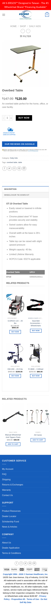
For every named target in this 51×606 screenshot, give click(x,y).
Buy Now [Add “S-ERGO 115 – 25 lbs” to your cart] (15, 332)
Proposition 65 (18, 599)
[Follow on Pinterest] (30, 563)
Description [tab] (10, 189)
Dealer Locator (9, 516)
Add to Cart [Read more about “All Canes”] (38, 440)
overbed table (12, 162)
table (20, 162)
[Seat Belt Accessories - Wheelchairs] (36, 303)
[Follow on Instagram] (21, 563)
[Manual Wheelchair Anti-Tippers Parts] (13, 416)
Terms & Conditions (11, 553)
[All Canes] (38, 416)
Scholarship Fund (10, 521)
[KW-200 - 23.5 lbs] (15, 351)
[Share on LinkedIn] (24, 168)
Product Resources (11, 511)
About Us (6, 542)
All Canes (38, 435)
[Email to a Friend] (14, 168)
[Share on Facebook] (4, 168)
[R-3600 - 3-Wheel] (36, 351)
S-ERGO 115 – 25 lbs (15, 322)
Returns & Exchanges (12, 484)
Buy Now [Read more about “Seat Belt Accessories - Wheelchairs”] (36, 330)
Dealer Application (11, 548)
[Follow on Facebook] (17, 563)
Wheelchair (33, 318)
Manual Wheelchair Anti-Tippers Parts (13, 436)
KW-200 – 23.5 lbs (15, 369)
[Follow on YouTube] (34, 563)
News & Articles (9, 527)
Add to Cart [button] (13, 444)
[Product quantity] (7, 118)
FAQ (4, 474)
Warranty (6, 490)
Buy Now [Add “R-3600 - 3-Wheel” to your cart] (36, 376)
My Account (7, 469)
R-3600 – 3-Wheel (35, 369)
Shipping (6, 479)
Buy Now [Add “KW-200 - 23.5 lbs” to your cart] (15, 376)
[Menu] (3, 14)
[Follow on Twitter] (26, 563)
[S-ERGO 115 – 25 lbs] (15, 303)
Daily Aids (35, 26)
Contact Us (7, 495)
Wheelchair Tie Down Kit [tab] (16, 195)
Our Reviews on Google (20, 144)
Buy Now (23, 118)
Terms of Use (33, 599)
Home (13, 26)
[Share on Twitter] (9, 168)
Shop (23, 26)
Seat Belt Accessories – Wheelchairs (36, 323)
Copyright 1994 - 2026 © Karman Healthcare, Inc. (25, 574)
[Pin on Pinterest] (19, 168)
